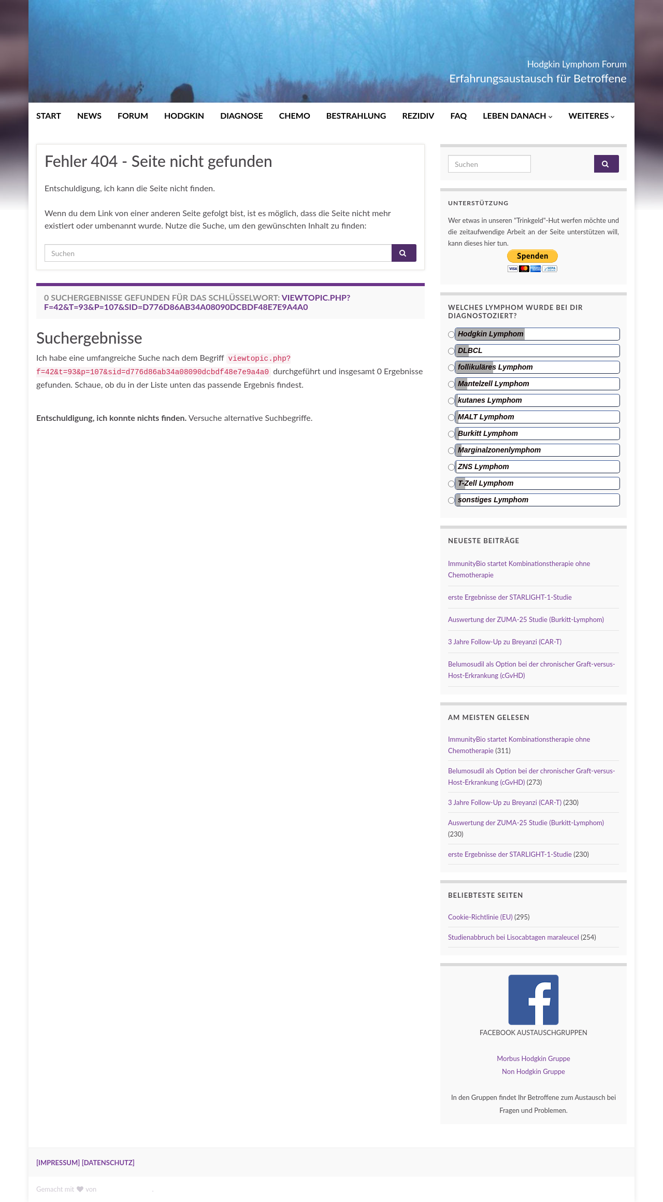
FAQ (458, 115)
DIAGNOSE (241, 115)
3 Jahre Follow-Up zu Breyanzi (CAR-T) (504, 642)
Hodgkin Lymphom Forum (538, 61)
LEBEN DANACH (517, 115)
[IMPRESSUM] (58, 1162)
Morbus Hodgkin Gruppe (533, 1058)
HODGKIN (184, 115)
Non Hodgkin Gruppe (533, 1071)
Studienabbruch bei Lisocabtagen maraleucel (513, 937)
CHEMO (294, 115)
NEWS (89, 115)
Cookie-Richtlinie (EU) (480, 917)
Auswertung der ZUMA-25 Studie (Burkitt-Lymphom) (526, 619)
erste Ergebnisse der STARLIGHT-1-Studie (510, 597)
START (48, 115)
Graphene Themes (125, 1189)
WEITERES (592, 115)
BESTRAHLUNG (356, 115)
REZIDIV (418, 115)
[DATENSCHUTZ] (108, 1162)
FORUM (133, 115)
